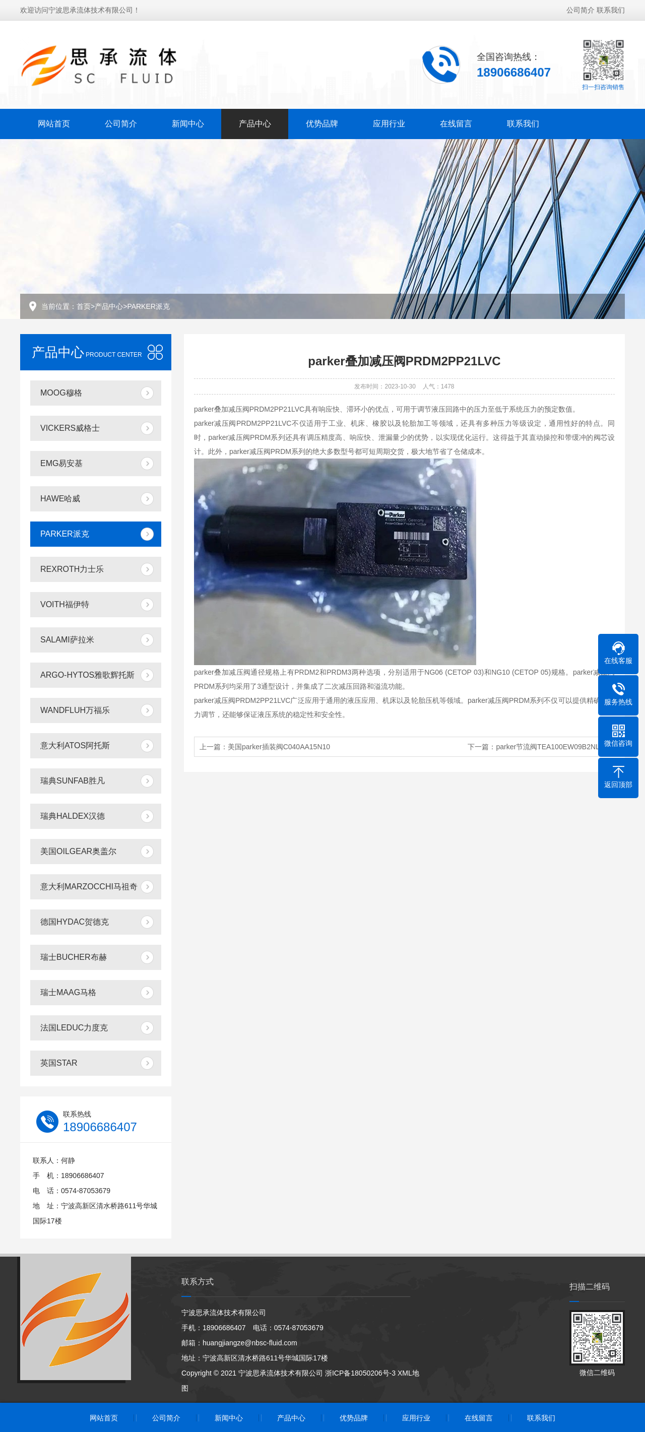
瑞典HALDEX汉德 (72, 816)
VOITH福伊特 (64, 604)
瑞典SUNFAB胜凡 (72, 780)
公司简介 (580, 9)
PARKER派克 (148, 306)
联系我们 (611, 9)
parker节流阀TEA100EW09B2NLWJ (552, 747)
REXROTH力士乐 (72, 569)
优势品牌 (322, 122)
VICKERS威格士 (70, 428)
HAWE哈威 (60, 498)
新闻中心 (188, 122)
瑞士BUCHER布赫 (73, 957)
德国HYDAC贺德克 (74, 922)
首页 (84, 306)
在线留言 (456, 122)
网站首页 (54, 122)
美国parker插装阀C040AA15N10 (279, 747)
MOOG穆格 (61, 392)
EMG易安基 (61, 463)
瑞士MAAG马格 (68, 992)
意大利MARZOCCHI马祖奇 (89, 886)
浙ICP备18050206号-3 (360, 1373)
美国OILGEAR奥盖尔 (78, 851)
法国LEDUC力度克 (74, 1027)
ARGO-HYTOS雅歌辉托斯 (87, 675)
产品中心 (255, 122)
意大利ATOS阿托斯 (75, 745)
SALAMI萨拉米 (67, 639)
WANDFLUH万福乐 (75, 710)
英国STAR (58, 1063)
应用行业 (389, 122)
